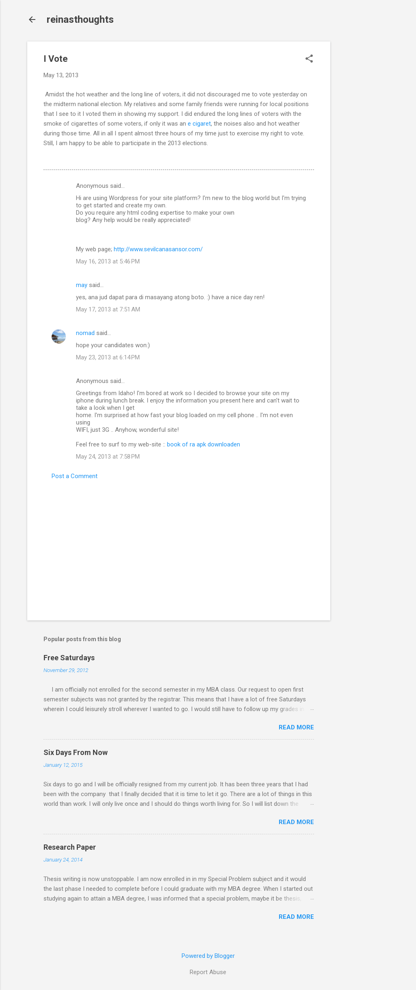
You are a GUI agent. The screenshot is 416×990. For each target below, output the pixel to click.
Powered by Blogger (208, 956)
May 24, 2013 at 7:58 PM (108, 456)
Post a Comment (75, 476)
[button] (309, 59)
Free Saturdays (69, 657)
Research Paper (69, 847)
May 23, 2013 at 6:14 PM (108, 357)
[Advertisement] (363, 163)
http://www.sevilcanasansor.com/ (158, 249)
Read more (296, 727)
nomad (85, 333)
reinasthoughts (80, 19)
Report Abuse (208, 972)
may (81, 285)
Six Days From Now (75, 752)
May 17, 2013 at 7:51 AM (108, 309)
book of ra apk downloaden (203, 444)
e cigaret (199, 123)
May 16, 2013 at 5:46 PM (108, 261)
